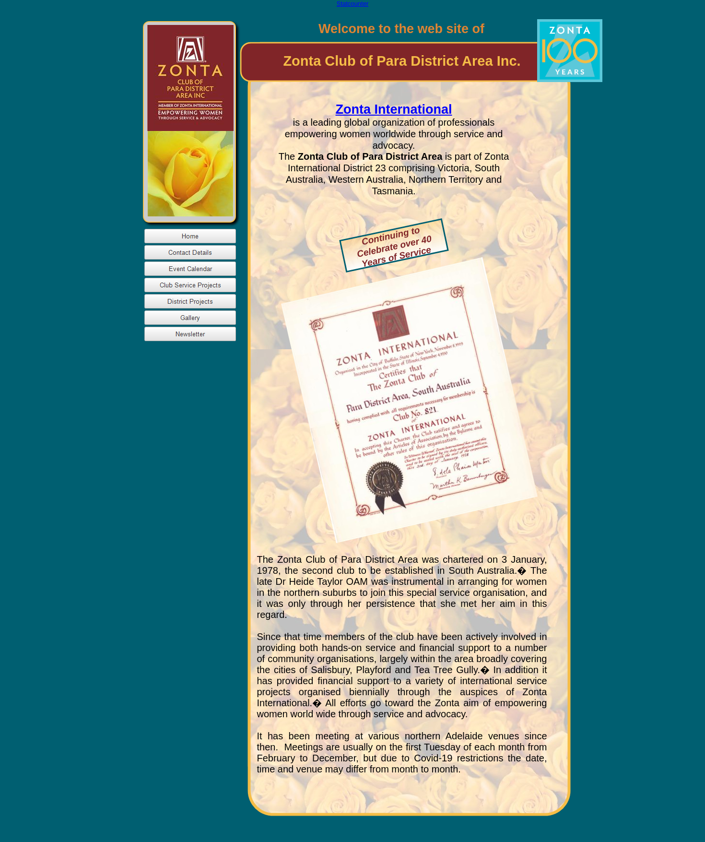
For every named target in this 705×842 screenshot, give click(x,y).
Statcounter (353, 3)
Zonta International (394, 109)
